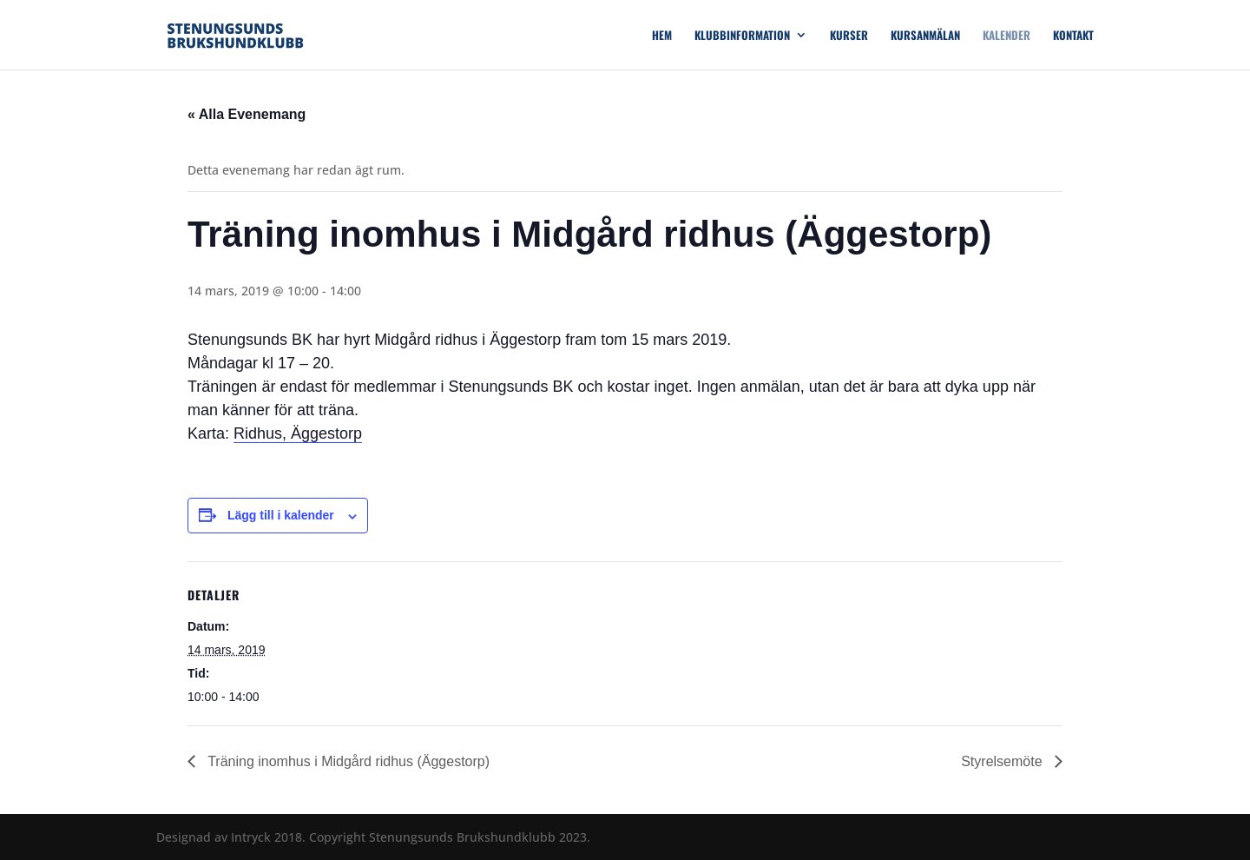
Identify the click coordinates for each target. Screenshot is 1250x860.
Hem (662, 36)
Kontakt (1073, 36)
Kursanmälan (925, 36)
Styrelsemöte (1003, 761)
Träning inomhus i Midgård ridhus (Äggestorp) (347, 761)
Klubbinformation (742, 36)
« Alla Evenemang (247, 114)
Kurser (849, 36)
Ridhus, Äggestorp (298, 433)
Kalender (1006, 36)
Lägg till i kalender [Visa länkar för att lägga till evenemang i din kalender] (280, 515)
